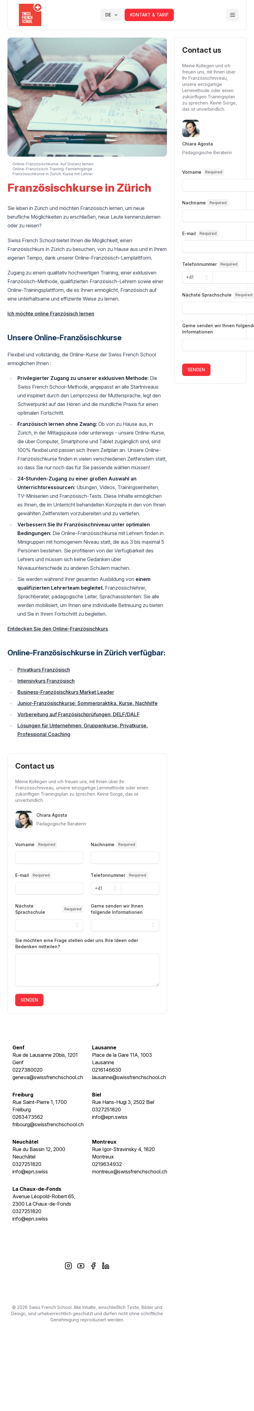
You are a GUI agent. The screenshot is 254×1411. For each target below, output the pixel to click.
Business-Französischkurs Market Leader (65, 692)
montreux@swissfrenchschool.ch (129, 1171)
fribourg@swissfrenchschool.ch (48, 1124)
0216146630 (106, 1070)
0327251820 (106, 1109)
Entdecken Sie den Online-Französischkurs (57, 629)
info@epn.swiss (109, 1117)
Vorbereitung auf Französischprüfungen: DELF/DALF (78, 714)
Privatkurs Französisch (43, 670)
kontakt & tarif (149, 14)
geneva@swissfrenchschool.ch (47, 1077)
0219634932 (107, 1164)
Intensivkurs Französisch (46, 681)
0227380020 (27, 1070)
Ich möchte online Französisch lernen (50, 313)
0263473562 (27, 1117)
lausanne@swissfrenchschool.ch (129, 1077)
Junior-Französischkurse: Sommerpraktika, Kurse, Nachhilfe (87, 703)
